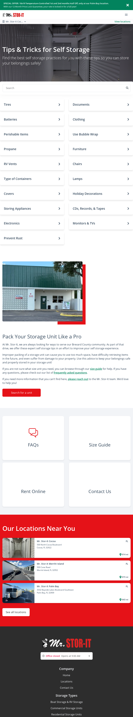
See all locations (16, 612)
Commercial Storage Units (66, 708)
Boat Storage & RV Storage (66, 702)
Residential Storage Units (66, 714)
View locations (122, 21)
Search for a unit (21, 392)
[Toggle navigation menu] (127, 14)
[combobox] (67, 656)
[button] (32, 104)
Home (66, 675)
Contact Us (66, 687)
